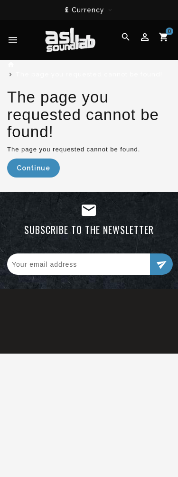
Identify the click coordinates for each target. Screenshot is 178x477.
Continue (33, 168)
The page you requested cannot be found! (88, 74)
